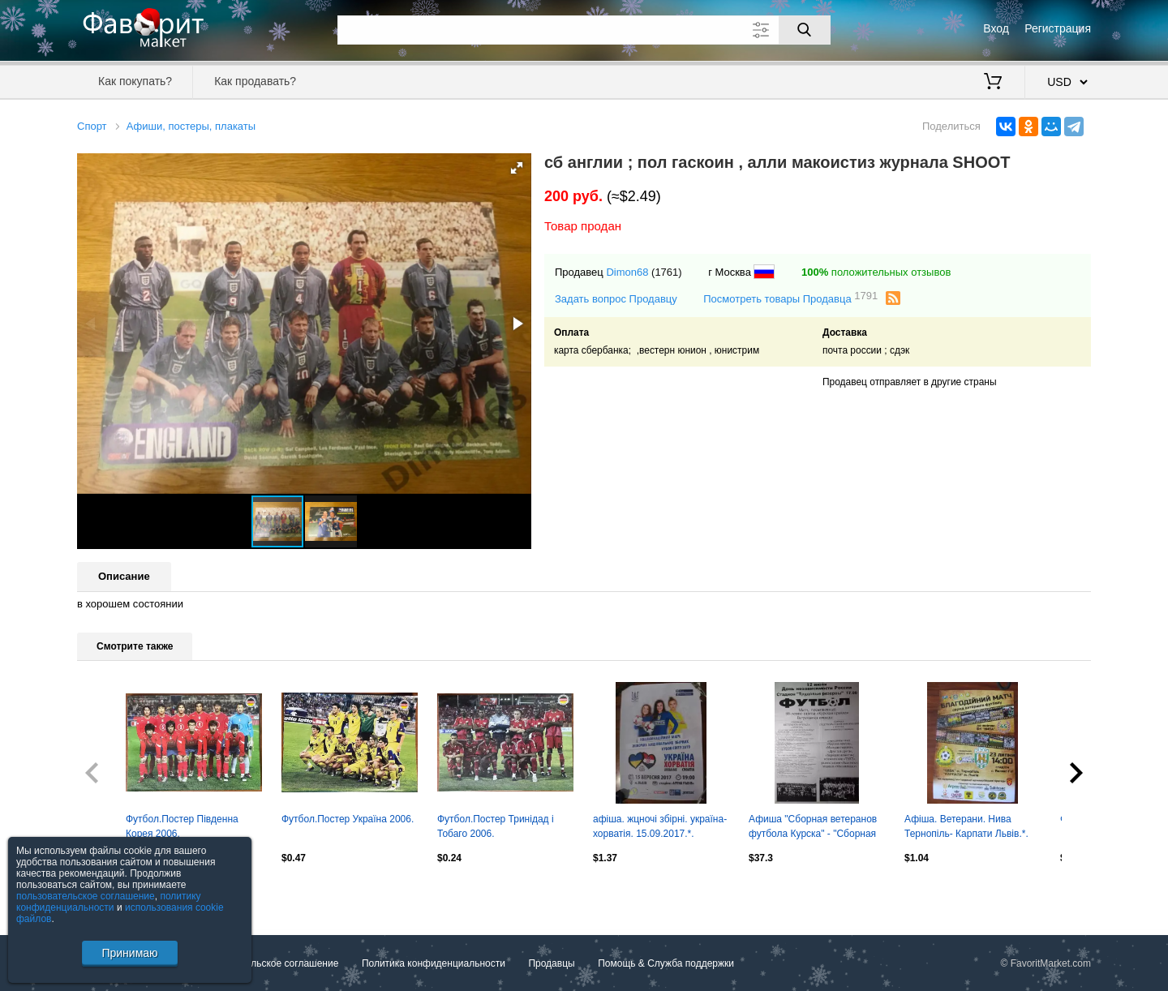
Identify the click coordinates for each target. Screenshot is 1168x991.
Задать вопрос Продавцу (616, 299)
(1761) (666, 272)
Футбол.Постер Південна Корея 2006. (182, 826)
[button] (517, 168)
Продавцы (551, 963)
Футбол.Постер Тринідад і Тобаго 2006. (495, 826)
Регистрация (1057, 28)
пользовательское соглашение (85, 896)
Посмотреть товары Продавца (790, 298)
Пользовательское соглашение (269, 963)
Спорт (92, 126)
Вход (996, 28)
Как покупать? (135, 81)
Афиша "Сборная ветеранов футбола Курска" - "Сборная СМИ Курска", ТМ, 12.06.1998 (815, 828)
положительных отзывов (876, 272)
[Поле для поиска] (584, 30)
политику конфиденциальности (108, 901)
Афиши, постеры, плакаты (191, 126)
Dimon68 (627, 272)
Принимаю (129, 952)
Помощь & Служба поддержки (666, 963)
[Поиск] (805, 30)
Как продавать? (255, 81)
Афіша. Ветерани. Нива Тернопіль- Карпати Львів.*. (966, 826)
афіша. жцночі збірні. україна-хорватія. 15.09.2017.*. (660, 826)
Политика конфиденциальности (433, 963)
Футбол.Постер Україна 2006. (347, 819)
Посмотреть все (112, 892)
